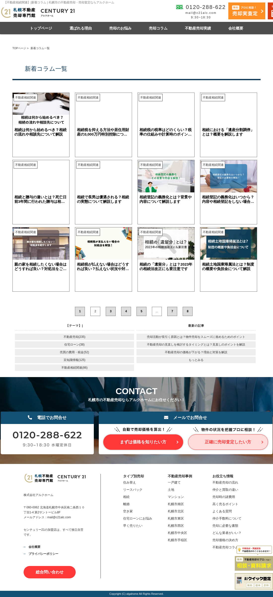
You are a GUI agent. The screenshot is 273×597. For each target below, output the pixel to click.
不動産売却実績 (198, 28)
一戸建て (174, 482)
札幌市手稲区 (177, 540)
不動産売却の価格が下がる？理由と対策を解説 (196, 352)
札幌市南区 (176, 504)
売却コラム (158, 28)
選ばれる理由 (80, 28)
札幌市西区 (176, 525)
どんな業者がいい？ (226, 533)
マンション (176, 497)
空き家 (128, 511)
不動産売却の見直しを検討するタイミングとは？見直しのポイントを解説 (196, 344)
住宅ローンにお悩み (137, 518)
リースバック (132, 490)
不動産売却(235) (74, 337)
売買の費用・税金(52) (74, 352)
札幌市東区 (176, 518)
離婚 (126, 504)
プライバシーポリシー (43, 554)
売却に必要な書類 (225, 525)
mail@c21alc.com (200, 13)
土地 (171, 490)
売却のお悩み (120, 28)
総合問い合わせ (50, 572)
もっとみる (196, 360)
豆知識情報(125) (74, 360)
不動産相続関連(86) (74, 367)
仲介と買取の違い (225, 490)
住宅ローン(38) (74, 344)
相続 (126, 497)
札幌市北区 (176, 511)
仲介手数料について (226, 518)
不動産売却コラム (225, 547)
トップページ (41, 28)
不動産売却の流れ (225, 482)
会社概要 (235, 28)
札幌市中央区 (177, 533)
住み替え (129, 482)
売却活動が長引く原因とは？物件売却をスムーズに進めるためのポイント (196, 337)
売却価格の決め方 (225, 540)
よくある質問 (222, 511)
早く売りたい (132, 525)
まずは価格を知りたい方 (143, 442)
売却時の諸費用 (223, 497)
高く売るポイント (225, 504)
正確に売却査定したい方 (228, 442)
